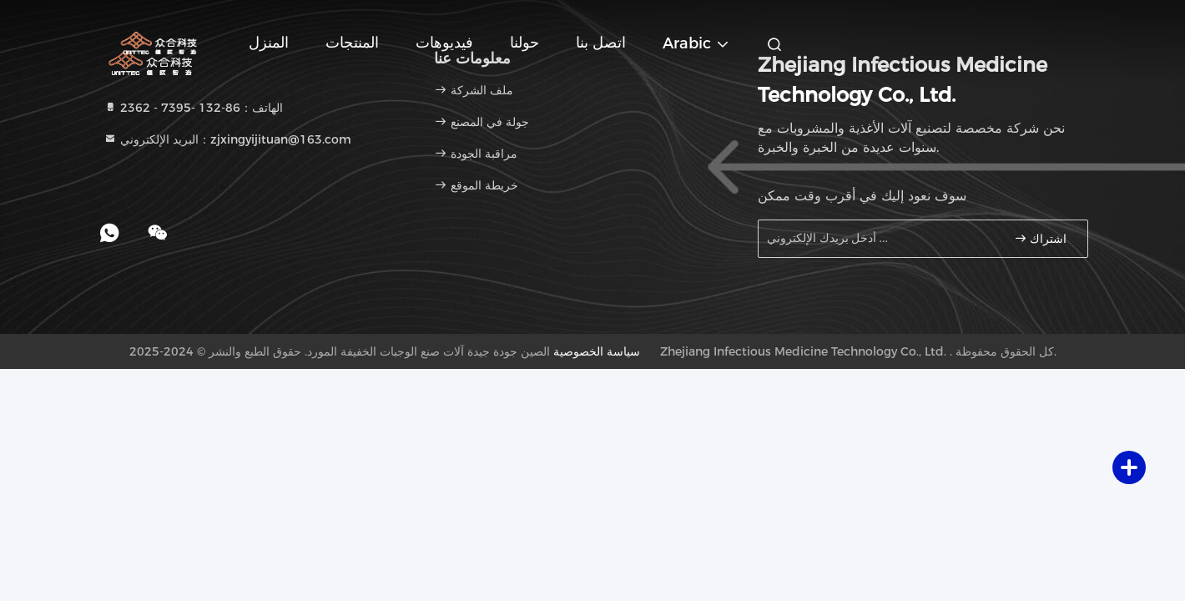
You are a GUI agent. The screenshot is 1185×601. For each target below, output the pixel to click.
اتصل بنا (601, 42)
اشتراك (1040, 238)
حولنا (524, 42)
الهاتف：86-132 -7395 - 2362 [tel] (193, 107)
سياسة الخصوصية (596, 351)
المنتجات (352, 42)
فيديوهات (444, 42)
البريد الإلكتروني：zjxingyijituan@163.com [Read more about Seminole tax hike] (227, 139)
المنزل (269, 42)
